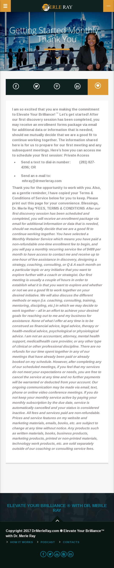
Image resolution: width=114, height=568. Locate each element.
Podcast (48, 542)
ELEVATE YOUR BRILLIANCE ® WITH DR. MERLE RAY (57, 508)
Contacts (71, 542)
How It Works (21, 542)
